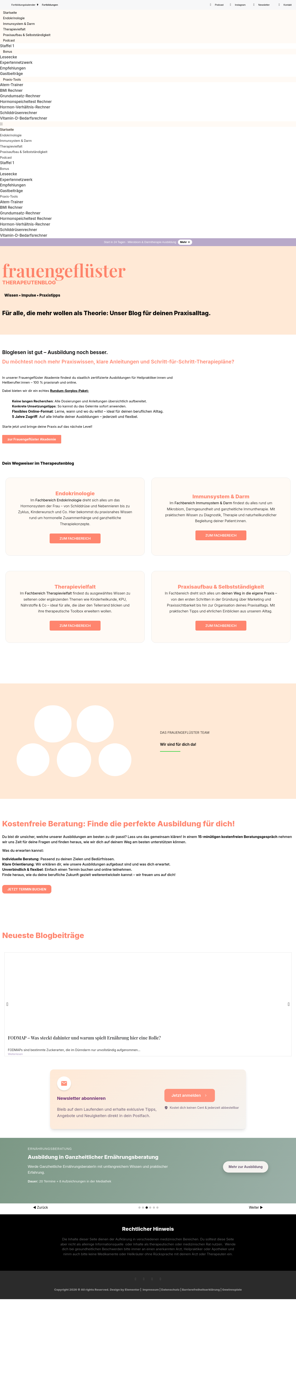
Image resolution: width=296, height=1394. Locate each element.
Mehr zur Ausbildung (246, 1167)
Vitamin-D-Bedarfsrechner (23, 118)
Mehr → (185, 242)
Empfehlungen (13, 68)
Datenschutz (170, 1289)
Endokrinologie (14, 18)
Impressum (151, 1289)
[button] (148, 124)
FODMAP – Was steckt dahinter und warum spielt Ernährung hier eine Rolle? (84, 1038)
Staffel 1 (7, 46)
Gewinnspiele (232, 1289)
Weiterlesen (15, 1054)
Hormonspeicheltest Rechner (26, 101)
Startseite (10, 12)
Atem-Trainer (11, 85)
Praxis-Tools (12, 79)
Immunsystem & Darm (19, 24)
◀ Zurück (40, 1207)
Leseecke (8, 57)
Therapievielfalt (14, 29)
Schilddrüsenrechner (18, 113)
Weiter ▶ (256, 1207)
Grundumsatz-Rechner (20, 96)
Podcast (9, 40)
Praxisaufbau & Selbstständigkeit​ (26, 35)
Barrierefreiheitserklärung (201, 1289)
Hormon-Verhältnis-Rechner (25, 107)
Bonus (7, 51)
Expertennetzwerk (16, 62)
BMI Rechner (11, 90)
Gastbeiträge (11, 73)
